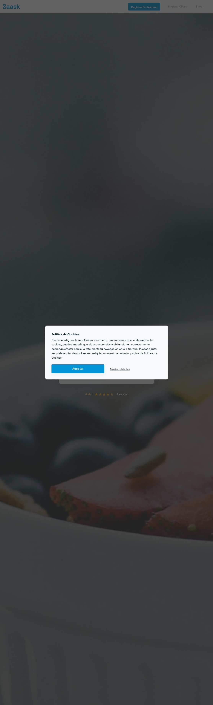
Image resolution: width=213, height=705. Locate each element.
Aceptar (77, 368)
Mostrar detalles (120, 369)
